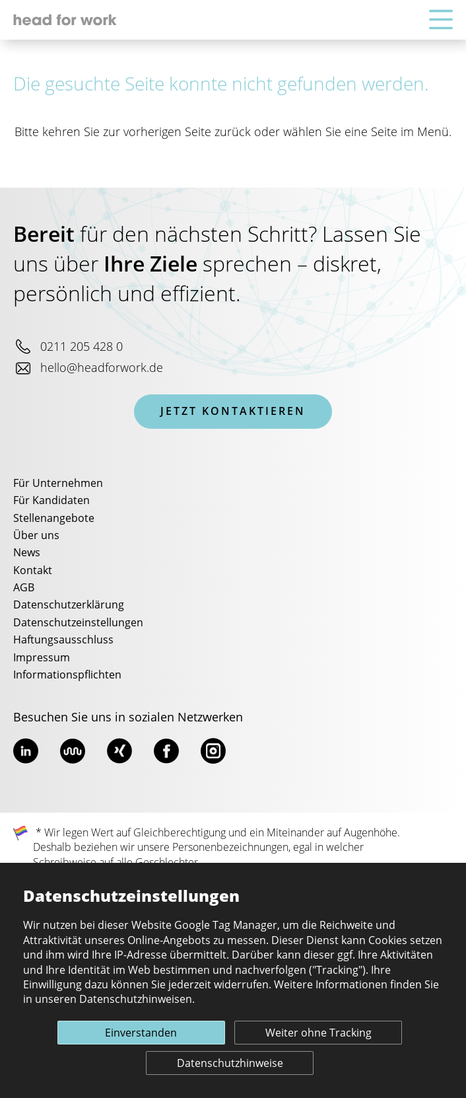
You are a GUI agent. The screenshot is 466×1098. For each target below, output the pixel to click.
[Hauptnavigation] (441, 20)
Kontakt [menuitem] (32, 571)
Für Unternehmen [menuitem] (58, 483)
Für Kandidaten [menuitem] (51, 500)
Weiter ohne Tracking (318, 1033)
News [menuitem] (26, 553)
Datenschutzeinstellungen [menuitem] (78, 623)
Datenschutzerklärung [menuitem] (68, 605)
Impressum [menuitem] (41, 658)
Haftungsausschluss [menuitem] (63, 640)
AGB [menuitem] (23, 588)
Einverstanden (141, 1033)
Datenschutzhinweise (230, 1063)
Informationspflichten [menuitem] (67, 675)
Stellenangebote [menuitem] (53, 518)
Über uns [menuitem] (36, 536)
